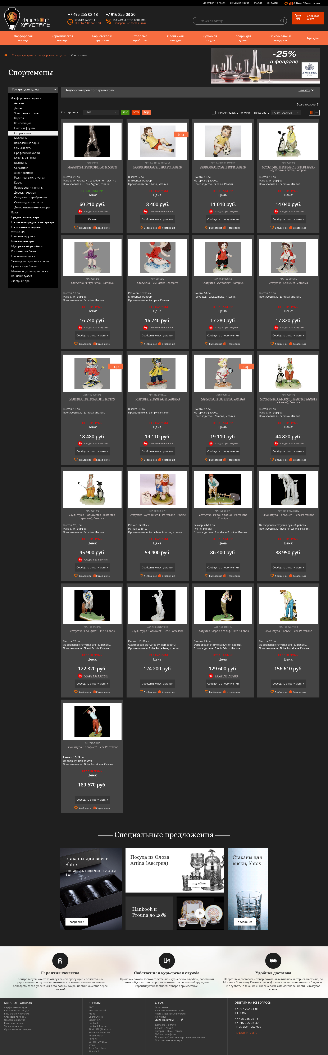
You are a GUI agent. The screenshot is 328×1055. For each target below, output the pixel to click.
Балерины (20, 163)
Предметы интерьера (25, 217)
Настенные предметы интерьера (32, 222)
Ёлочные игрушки (23, 236)
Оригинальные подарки (280, 38)
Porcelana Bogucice (99, 1032)
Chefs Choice (96, 1016)
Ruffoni (93, 1038)
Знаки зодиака (23, 173)
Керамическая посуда (62, 38)
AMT (91, 1007)
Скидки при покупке (96, 211)
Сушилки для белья (24, 266)
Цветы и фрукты (24, 128)
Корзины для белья (23, 251)
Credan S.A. (95, 1019)
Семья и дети (22, 148)
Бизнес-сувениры (22, 241)
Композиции (22, 123)
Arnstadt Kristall (97, 1010)
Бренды (313, 38)
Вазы (14, 212)
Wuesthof (94, 1051)
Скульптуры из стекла (28, 202)
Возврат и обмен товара (168, 1030)
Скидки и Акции (239, 2)
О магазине (161, 1007)
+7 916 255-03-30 (247, 1023)
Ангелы (19, 103)
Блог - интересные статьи (169, 1010)
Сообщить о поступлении (157, 219)
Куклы (18, 182)
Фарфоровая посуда (23, 38)
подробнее (76, 922)
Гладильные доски (23, 256)
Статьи (258, 2)
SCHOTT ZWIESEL (98, 1041)
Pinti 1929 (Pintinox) (99, 1029)
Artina (92, 1013)
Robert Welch (96, 1035)
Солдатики (21, 168)
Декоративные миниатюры (32, 207)
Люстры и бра (20, 281)
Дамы (18, 108)
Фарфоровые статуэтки (52, 55)
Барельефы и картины (28, 187)
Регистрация (312, 3)
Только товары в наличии (231, 112)
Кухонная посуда (210, 38)
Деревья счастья (25, 192)
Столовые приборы (139, 38)
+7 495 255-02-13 (247, 1019)
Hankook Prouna (98, 1026)
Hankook (94, 1023)
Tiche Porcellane (97, 1048)
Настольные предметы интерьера (26, 229)
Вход (299, 3)
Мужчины (20, 138)
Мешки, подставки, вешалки (29, 271)
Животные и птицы (26, 113)
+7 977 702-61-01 (247, 1009)
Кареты (19, 118)
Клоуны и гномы (25, 158)
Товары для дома (242, 38)
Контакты (272, 2)
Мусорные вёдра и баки (26, 246)
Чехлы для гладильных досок (30, 261)
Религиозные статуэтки (29, 177)
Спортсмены (22, 133)
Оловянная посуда (175, 38)
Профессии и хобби (27, 153)
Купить (92, 219)
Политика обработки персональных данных (180, 1037)
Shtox (92, 1044)
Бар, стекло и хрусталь (102, 38)
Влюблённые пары (26, 143)
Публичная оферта (165, 1034)
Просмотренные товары (168, 1040)
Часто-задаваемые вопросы (170, 1013)
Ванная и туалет (21, 276)
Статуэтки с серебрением (30, 197)
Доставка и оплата (214, 2)
